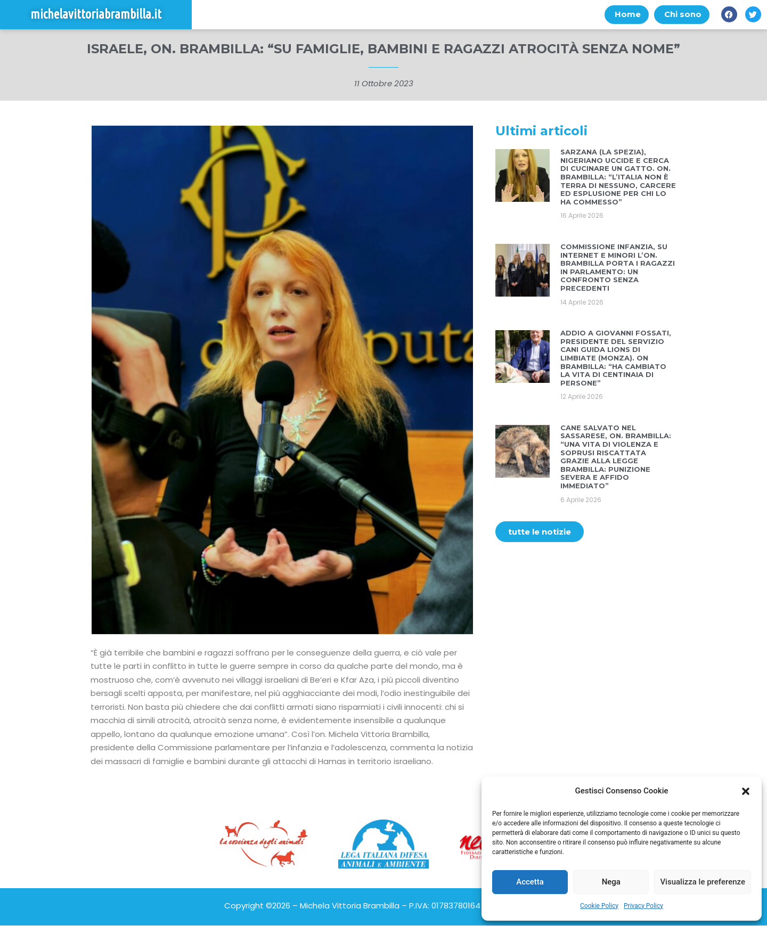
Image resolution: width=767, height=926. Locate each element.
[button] (745, 791)
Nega (611, 882)
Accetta (530, 882)
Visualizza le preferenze (702, 882)
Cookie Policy (599, 905)
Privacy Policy (643, 905)
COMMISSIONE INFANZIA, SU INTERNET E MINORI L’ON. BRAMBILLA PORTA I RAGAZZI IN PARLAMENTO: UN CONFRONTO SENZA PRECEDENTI (617, 267)
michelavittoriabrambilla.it (95, 14)
